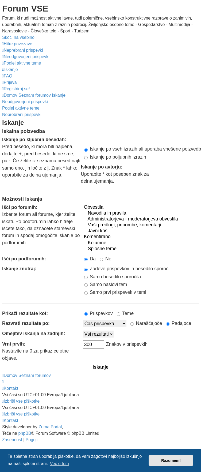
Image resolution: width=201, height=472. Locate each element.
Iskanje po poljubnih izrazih (115, 157)
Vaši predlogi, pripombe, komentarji (140, 225)
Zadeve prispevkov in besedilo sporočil (127, 268)
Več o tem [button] (59, 463)
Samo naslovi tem (105, 284)
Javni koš (140, 231)
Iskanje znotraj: (19, 268)
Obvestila (140, 207)
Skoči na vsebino (18, 37)
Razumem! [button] (171, 460)
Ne (105, 258)
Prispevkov (98, 313)
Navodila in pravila (140, 213)
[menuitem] (22, 50)
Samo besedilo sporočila (112, 276)
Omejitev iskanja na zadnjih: (33, 333)
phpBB (24, 433)
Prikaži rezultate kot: (25, 313)
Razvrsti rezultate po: (26, 323)
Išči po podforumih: (24, 258)
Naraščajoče (146, 323)
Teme (125, 313)
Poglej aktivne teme (21, 108)
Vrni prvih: (13, 344)
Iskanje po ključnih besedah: (34, 139)
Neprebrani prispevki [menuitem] (21, 114)
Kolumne (140, 243)
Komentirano (140, 237)
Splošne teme (140, 249)
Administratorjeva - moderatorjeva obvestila (140, 219)
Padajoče (178, 323)
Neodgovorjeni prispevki (25, 101)
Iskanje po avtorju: (101, 167)
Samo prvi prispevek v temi (115, 292)
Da (90, 258)
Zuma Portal (50, 427)
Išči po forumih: (19, 207)
